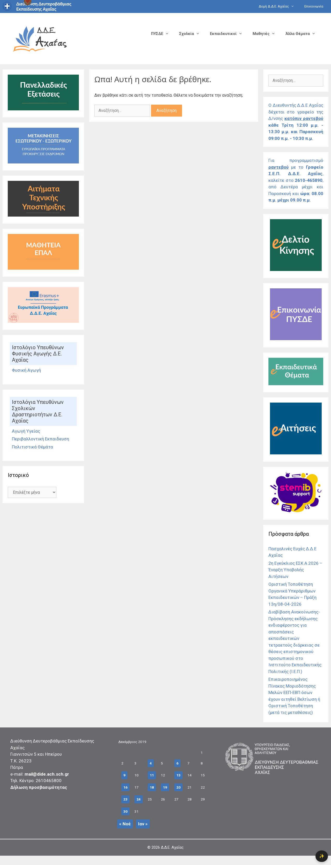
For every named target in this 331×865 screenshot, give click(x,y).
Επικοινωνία (313, 6)
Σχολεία (192, 33)
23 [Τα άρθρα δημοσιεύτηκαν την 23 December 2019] (125, 799)
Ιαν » (143, 823)
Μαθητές (266, 33)
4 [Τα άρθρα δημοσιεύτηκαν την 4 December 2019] (151, 763)
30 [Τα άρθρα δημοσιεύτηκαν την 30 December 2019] (125, 811)
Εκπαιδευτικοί (228, 33)
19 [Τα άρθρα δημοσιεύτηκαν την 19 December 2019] (165, 787)
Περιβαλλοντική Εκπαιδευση (40, 438)
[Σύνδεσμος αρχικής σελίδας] (40, 38)
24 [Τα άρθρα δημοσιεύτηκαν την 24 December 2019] (139, 799)
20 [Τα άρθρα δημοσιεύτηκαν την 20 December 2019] (178, 787)
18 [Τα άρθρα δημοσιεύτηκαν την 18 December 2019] (152, 787)
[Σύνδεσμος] (43, 108)
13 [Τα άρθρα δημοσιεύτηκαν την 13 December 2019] (178, 775)
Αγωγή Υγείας (26, 431)
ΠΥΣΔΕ (162, 33)
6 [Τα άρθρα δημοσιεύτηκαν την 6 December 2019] (177, 763)
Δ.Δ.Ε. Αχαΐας (172, 847)
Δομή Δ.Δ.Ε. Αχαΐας (279, 6)
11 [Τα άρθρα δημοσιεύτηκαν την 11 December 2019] (152, 775)
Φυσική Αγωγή (26, 370)
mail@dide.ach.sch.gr (47, 774)
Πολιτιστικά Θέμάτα (32, 446)
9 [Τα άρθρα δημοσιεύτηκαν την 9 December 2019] (124, 775)
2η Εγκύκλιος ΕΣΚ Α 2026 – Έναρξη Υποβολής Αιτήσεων (295, 570)
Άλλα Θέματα (303, 33)
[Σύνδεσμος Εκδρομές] (43, 162)
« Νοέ (125, 823)
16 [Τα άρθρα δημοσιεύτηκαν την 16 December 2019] (125, 787)
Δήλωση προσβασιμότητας (38, 787)
